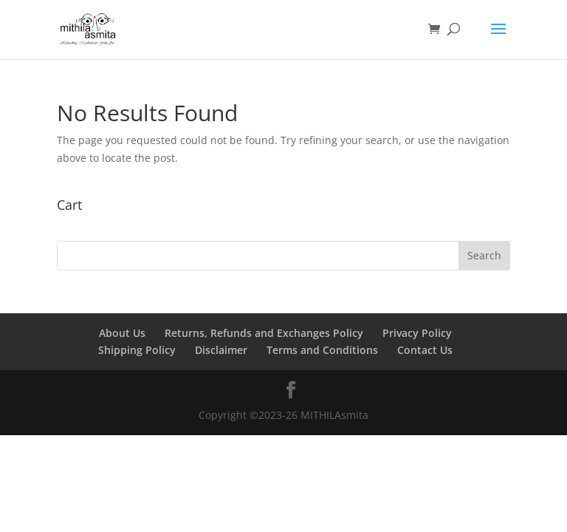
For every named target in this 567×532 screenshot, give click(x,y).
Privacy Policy (417, 333)
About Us (122, 333)
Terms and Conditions (322, 350)
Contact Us (425, 350)
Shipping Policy (137, 350)
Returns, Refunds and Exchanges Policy (264, 333)
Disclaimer (221, 350)
